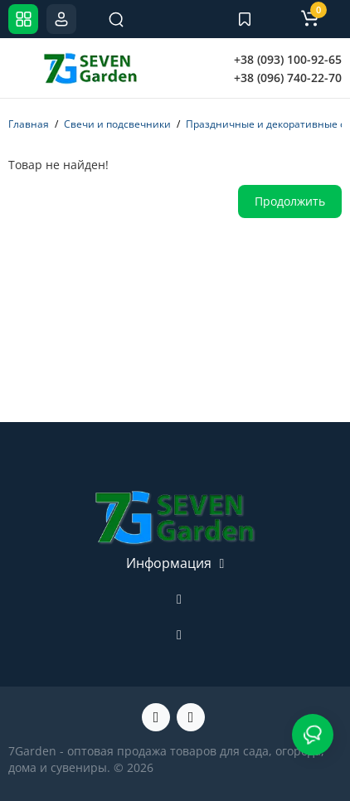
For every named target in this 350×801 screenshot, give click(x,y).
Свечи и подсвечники (117, 124)
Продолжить (290, 201)
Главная (28, 124)
